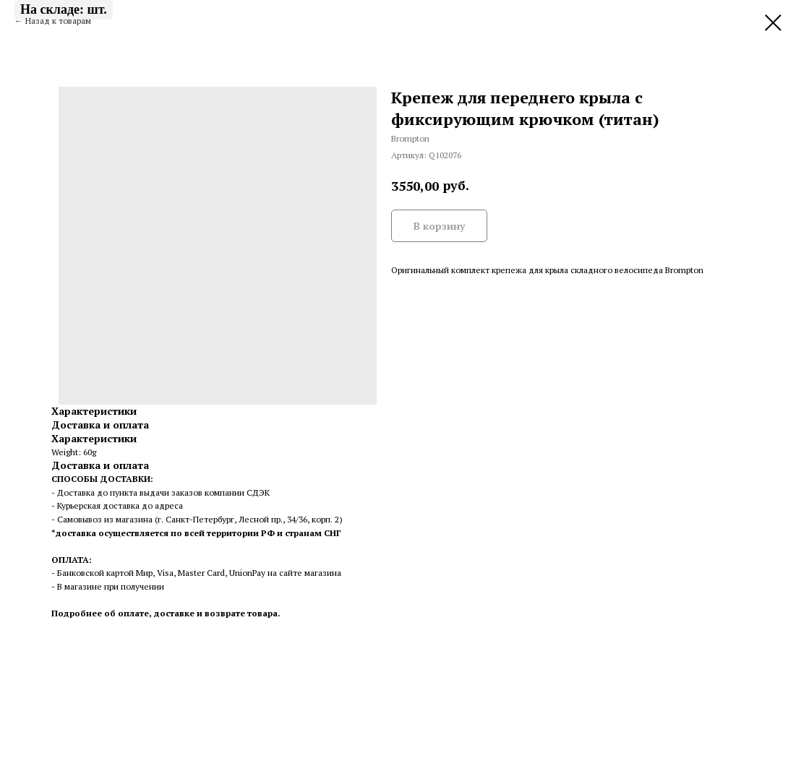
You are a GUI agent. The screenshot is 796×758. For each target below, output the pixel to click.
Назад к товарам (58, 20)
